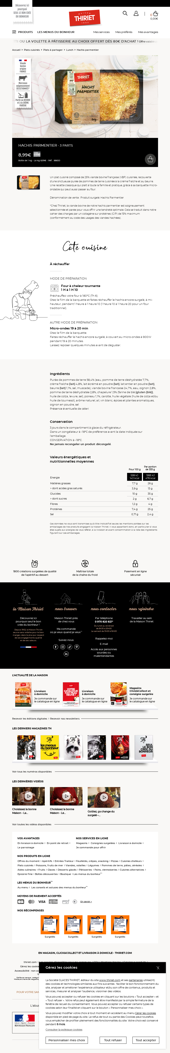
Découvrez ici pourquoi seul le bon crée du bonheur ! (28, 621)
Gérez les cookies (30, 966)
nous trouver (66, 609)
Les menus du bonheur (55, 32)
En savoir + (86, 901)
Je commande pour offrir (91, 847)
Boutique (65, 874)
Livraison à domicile (130, 843)
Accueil (16, 49)
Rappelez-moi (104, 638)
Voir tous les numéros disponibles (32, 772)
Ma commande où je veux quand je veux (66, 630)
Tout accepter (146, 1040)
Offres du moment (29, 861)
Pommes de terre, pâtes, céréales (122, 865)
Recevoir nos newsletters (65, 719)
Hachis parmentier (88, 49)
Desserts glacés (67, 869)
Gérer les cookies (145, 1013)
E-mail (104, 643)
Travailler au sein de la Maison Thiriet (141, 620)
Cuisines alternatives (132, 869)
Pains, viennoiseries (105, 869)
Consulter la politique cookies (64, 1029)
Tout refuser (113, 1040)
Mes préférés (123, 32)
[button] (136, 14)
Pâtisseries (85, 869)
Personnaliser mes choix (66, 1040)
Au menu (23, 887)
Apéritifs (47, 861)
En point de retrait (57, 843)
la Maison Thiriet (28, 609)
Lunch (69, 49)
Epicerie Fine (25, 874)
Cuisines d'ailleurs (131, 861)
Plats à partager (53, 49)
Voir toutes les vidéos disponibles (31, 824)
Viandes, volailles (76, 865)
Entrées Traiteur (64, 861)
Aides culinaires (27, 869)
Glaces (51, 869)
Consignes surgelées (103, 843)
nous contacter (104, 609)
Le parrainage (26, 847)
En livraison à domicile (31, 843)
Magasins (81, 843)
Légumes (93, 865)
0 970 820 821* (104, 621)
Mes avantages (148, 32)
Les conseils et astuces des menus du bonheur (59, 887)
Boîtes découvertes (46, 874)
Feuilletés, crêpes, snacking (92, 861)
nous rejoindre (141, 609)
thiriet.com (30, 962)
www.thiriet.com (109, 980)
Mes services (101, 32)
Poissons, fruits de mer (49, 865)
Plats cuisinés (32, 49)
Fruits (41, 869)
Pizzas (114, 861)
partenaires (136, 980)
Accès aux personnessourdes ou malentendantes (104, 652)
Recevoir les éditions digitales (29, 719)
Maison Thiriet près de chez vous (66, 620)
